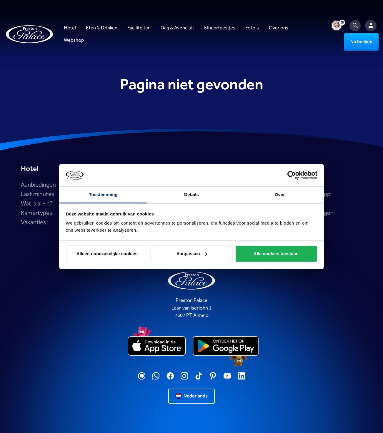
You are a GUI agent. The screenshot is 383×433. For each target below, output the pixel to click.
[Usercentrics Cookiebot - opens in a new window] (291, 175)
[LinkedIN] (241, 376)
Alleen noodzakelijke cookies (107, 253)
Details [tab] (191, 194)
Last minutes (37, 194)
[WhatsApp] (156, 376)
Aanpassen (191, 253)
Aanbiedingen (38, 185)
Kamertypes (36, 213)
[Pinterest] (213, 376)
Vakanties (33, 222)
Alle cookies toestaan (276, 253)
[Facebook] (170, 376)
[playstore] (226, 346)
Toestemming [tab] (103, 194)
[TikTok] (199, 376)
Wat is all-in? (36, 203)
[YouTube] (227, 376)
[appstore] (157, 346)
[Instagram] (184, 376)
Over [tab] (280, 194)
